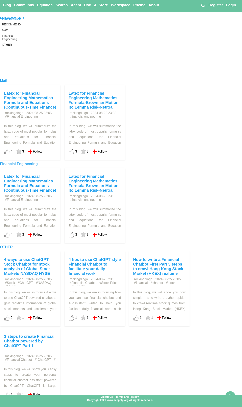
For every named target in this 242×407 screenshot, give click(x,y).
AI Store (101, 5)
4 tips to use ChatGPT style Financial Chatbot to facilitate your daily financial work (95, 266)
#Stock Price (108, 283)
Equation (45, 5)
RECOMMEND (12, 18)
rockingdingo (14, 113)
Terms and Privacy (127, 396)
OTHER (6, 247)
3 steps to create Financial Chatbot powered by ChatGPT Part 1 (29, 341)
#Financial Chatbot (83, 283)
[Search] (203, 5)
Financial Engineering (19, 164)
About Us (107, 396)
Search (62, 5)
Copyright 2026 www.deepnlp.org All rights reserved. (120, 400)
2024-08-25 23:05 (39, 113)
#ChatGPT (25, 283)
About (154, 5)
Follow (37, 151)
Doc (87, 5)
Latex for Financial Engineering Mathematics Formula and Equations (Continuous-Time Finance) (30, 100)
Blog (7, 5)
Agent (76, 5)
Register (216, 5)
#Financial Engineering (21, 116)
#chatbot (157, 283)
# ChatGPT (43, 359)
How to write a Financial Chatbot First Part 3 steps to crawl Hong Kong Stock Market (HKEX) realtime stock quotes (158, 268)
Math (4, 81)
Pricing (139, 5)
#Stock (10, 283)
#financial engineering (85, 116)
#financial (141, 283)
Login (231, 5)
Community (24, 5)
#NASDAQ (43, 283)
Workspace (120, 5)
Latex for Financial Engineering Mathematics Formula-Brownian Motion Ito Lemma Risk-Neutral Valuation (94, 102)
